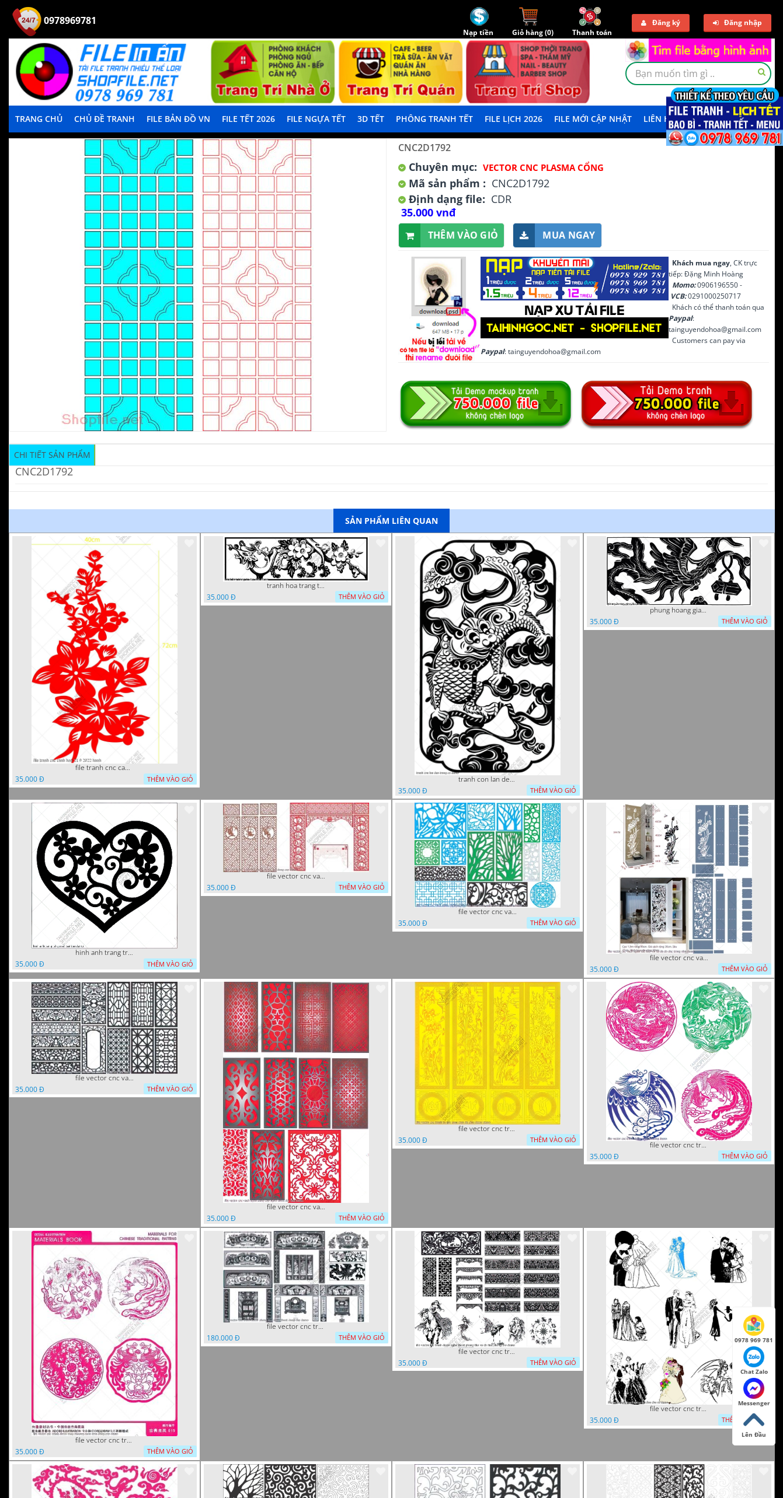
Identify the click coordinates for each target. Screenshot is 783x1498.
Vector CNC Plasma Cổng (543, 167)
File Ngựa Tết (316, 118)
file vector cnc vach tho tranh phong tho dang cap (296, 876)
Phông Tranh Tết (434, 118)
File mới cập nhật (593, 118)
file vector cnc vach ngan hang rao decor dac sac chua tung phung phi (104, 1078)
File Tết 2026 (248, 118)
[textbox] (698, 73)
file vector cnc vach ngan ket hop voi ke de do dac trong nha (679, 958)
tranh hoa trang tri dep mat (296, 586)
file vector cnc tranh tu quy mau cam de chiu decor (487, 1129)
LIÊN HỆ (659, 118)
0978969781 (54, 20)
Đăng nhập (737, 22)
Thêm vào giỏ (449, 235)
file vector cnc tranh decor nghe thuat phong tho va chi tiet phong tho (487, 1352)
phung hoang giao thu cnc (679, 610)
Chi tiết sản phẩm (52, 454)
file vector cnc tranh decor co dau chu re (679, 1409)
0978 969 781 (754, 1329)
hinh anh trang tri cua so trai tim (104, 953)
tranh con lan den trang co (487, 779)
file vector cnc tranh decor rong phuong (679, 1145)
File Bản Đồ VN (178, 118)
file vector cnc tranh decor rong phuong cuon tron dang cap (104, 1440)
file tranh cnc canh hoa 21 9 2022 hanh (104, 768)
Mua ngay (554, 235)
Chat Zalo (754, 1361)
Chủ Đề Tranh (104, 118)
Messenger (754, 1392)
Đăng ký (660, 22)
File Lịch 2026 (513, 118)
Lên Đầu (754, 1423)
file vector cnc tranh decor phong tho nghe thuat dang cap (296, 1326)
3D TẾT (370, 118)
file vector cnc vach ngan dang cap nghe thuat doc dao (296, 1207)
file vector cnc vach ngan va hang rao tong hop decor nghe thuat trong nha (487, 912)
